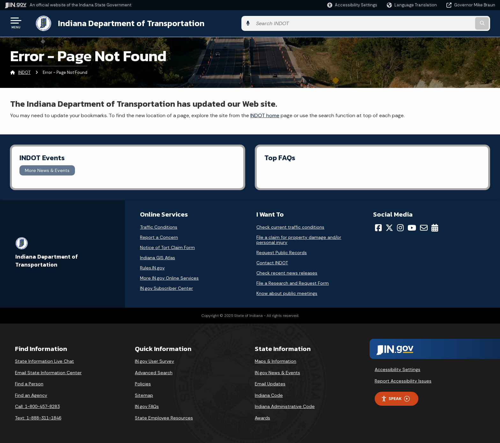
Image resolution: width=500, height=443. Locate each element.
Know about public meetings (286, 292)
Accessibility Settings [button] (397, 368)
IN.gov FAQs (147, 405)
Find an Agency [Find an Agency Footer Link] (31, 394)
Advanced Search (154, 371)
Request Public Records (281, 251)
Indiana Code (269, 394)
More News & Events (47, 169)
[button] (352, 5)
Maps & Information (275, 360)
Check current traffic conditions (290, 226)
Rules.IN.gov (152, 267)
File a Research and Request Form (292, 282)
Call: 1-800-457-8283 (37, 405)
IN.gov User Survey (154, 360)
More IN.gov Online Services (169, 277)
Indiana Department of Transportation (125, 23)
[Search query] (438, 23)
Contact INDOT (272, 262)
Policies (143, 383)
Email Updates (270, 383)
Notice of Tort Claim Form (167, 246)
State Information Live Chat (44, 360)
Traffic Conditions (158, 226)
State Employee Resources (164, 416)
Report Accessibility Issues (403, 379)
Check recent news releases (286, 272)
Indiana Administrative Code (285, 405)
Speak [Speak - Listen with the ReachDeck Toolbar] (395, 398)
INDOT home (264, 114)
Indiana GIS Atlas (157, 257)
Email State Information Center (48, 371)
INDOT (24, 71)
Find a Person (29, 383)
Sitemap (144, 394)
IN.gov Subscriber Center (166, 287)
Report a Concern (159, 236)
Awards (262, 416)
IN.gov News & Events (277, 371)
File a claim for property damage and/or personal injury (298, 238)
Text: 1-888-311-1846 (38, 416)
